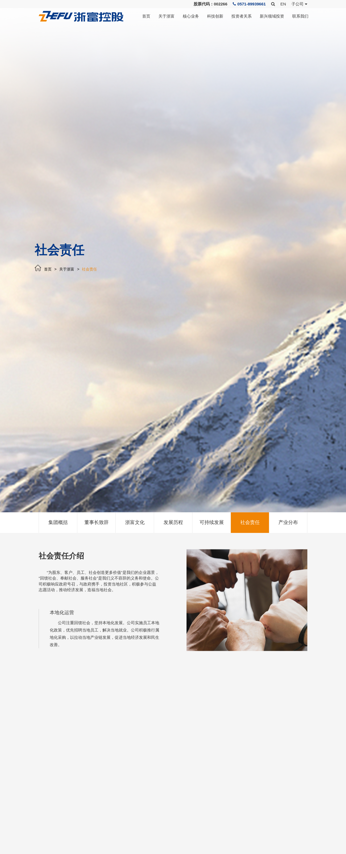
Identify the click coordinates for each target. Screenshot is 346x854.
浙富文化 (135, 522)
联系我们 (300, 16)
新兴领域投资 (272, 16)
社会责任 (89, 269)
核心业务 (191, 16)
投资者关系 (241, 16)
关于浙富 (166, 16)
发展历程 (173, 522)
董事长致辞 (96, 522)
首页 (146, 16)
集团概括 (58, 522)
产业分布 (288, 522)
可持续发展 (211, 522)
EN (283, 4)
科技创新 (215, 16)
